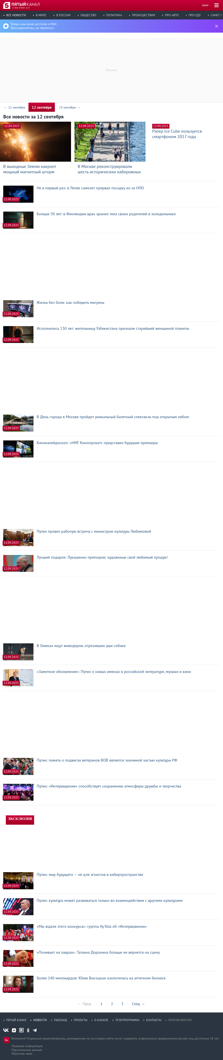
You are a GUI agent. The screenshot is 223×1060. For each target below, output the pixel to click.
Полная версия (179, 1020)
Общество (88, 15)
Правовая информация (27, 1046)
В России (63, 15)
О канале (101, 1020)
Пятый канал (16, 1020)
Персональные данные (26, 1050)
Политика (114, 15)
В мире (41, 15)
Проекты (80, 1020)
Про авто (172, 15)
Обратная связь (22, 1053)
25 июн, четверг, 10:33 (21, 8)
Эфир (205, 5)
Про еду (195, 15)
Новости (40, 1020)
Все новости (16, 15)
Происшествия (143, 15)
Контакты (153, 1020)
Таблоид (60, 1020)
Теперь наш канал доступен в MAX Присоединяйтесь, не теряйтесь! (33, 26)
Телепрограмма (127, 1020)
